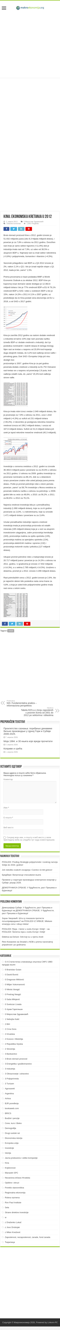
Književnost (10, 1168)
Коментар (8, 779)
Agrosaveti (10, 1088)
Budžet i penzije (12, 1118)
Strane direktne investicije (16, 1212)
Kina (11, 631)
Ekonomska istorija (13, 1138)
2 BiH (7, 1024)
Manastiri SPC (11, 1173)
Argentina (9, 1093)
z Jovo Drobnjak (12, 1227)
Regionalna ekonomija (15, 1192)
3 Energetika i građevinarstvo (18, 1064)
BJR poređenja (12, 1103)
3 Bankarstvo (11, 1054)
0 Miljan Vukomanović (15, 984)
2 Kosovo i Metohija (14, 1039)
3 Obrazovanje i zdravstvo (17, 1073)
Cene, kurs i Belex (13, 1123)
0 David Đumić (11, 974)
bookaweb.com (12, 1108)
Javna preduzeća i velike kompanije (21, 1158)
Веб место (9, 827)
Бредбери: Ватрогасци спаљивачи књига (21, 875)
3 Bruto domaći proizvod (16, 1059)
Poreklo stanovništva (14, 1187)
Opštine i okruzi (12, 1182)
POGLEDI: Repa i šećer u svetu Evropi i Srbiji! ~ (24, 929)
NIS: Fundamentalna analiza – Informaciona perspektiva (23, 703)
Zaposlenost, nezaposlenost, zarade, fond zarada (27, 1237)
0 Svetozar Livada (13, 1004)
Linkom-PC (52, 1322)
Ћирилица (10, 1242)
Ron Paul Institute (13, 1202)
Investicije (9, 1148)
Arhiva (8, 1098)
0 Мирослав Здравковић (33, 222)
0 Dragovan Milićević (14, 979)
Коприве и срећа (13, 748)
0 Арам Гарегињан (14, 1009)
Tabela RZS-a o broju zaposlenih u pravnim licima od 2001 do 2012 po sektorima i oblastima (37, 711)
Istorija (8, 1153)
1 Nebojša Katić (12, 1019)
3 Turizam (9, 1083)
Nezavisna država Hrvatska (17, 1178)
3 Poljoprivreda (12, 1078)
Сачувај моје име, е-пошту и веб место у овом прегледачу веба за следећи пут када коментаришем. (29, 838)
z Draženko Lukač (13, 1222)
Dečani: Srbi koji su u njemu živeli (27, 937)
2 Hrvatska (10, 1034)
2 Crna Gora (10, 1029)
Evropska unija (11, 1143)
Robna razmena (12, 1197)
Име (6, 807)
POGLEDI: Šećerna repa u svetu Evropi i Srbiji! (23, 932)
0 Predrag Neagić (13, 994)
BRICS (8, 1113)
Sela (7, 1207)
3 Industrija (10, 1069)
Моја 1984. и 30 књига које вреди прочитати (28, 741)
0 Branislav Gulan (13, 969)
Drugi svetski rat (12, 1133)
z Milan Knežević (13, 1232)
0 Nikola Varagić (12, 989)
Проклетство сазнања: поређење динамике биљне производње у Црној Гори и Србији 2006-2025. (28, 731)
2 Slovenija (10, 1049)
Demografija (10, 1128)
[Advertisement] (30, 45)
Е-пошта (8, 817)
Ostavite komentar (14, 223)
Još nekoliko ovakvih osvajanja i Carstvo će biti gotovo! (27, 870)
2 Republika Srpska (14, 1044)
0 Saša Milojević (12, 999)
